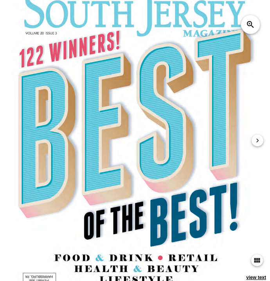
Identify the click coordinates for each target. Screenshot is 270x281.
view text (256, 277)
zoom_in (250, 24)
